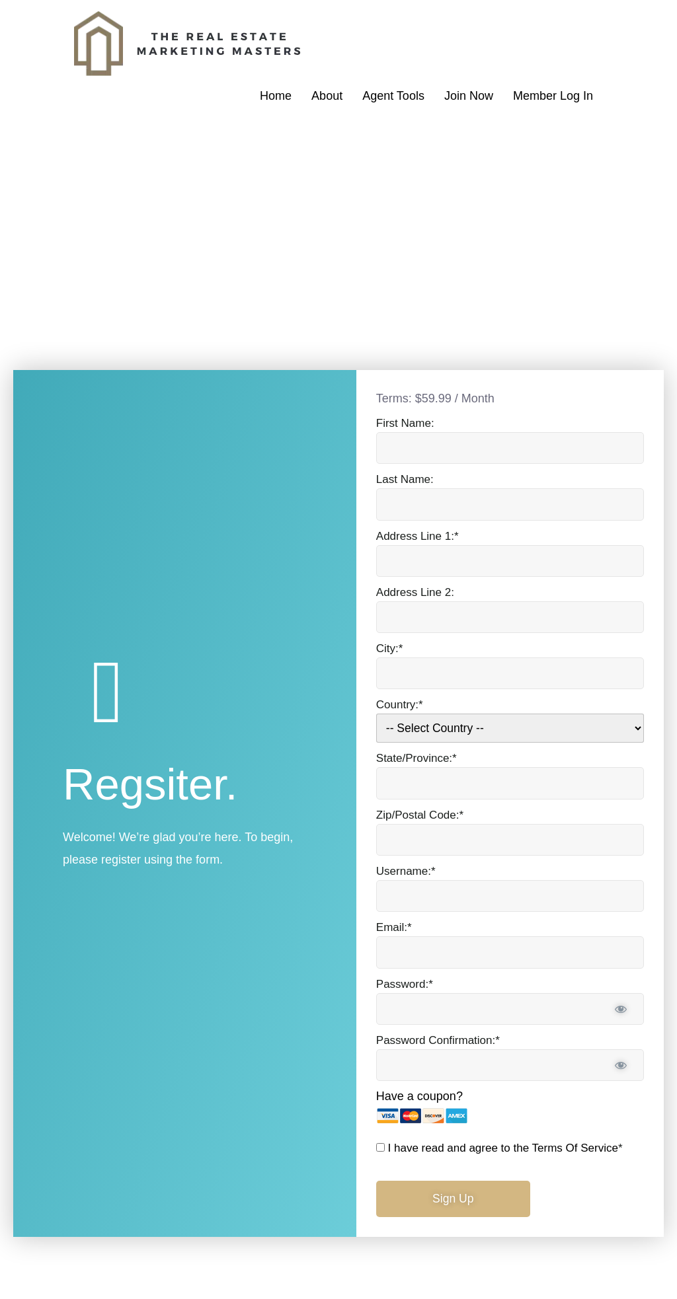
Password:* (404, 983)
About (326, 95)
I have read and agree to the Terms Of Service (503, 1147)
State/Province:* (416, 755)
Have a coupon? (419, 1096)
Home (276, 95)
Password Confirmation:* (438, 1039)
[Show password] (621, 1008)
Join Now (468, 95)
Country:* (399, 702)
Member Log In (553, 95)
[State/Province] (510, 780)
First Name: (405, 418)
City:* (389, 645)
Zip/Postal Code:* (419, 812)
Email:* (394, 926)
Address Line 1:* (417, 531)
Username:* (406, 869)
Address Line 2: (415, 588)
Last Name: (405, 474)
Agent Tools (393, 95)
